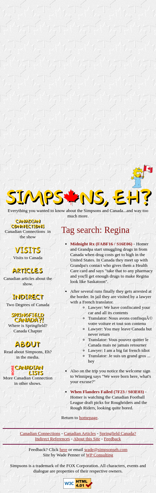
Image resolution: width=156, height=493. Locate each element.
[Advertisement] (78, 81)
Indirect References (52, 438)
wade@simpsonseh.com (106, 449)
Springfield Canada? (117, 433)
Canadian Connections (40, 433)
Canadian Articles (80, 433)
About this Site (86, 438)
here (63, 449)
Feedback (112, 438)
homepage (88, 417)
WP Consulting (99, 454)
